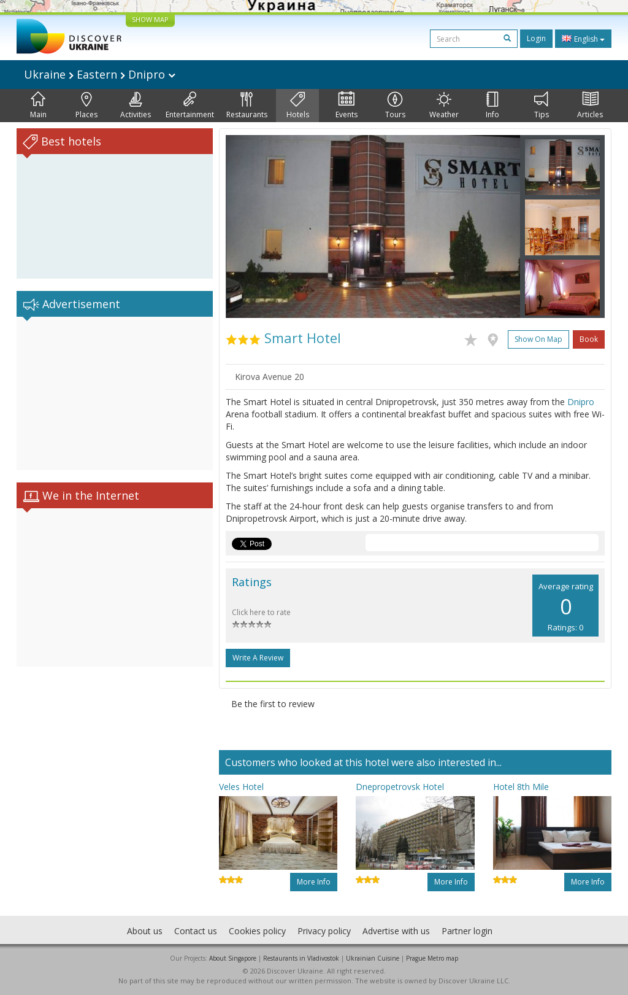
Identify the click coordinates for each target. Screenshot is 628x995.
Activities (135, 105)
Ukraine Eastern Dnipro (99, 74)
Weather (444, 105)
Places (86, 105)
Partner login (467, 931)
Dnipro (580, 402)
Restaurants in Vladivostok (301, 958)
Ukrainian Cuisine (372, 958)
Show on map (538, 339)
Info (492, 105)
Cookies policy (257, 931)
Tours (395, 105)
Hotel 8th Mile (521, 786)
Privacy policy (324, 931)
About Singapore (232, 958)
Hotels (297, 105)
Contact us (195, 931)
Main (38, 105)
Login (536, 38)
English (583, 38)
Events (346, 105)
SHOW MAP (150, 19)
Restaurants (246, 105)
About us (145, 931)
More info (314, 882)
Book (589, 339)
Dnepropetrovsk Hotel (400, 786)
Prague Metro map (432, 958)
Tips (541, 105)
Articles (590, 105)
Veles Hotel (241, 786)
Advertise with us (396, 931)
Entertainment (190, 105)
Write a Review (257, 657)
